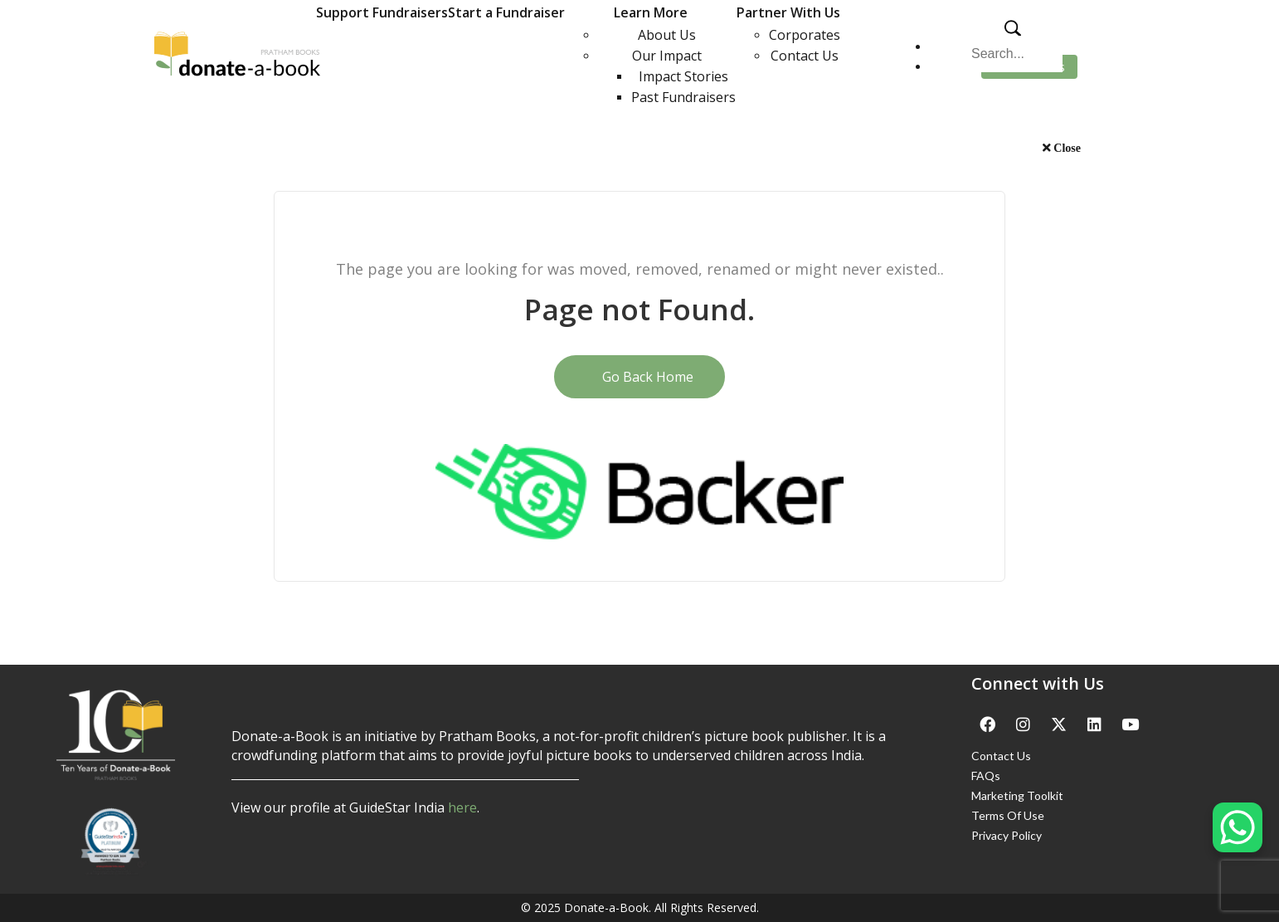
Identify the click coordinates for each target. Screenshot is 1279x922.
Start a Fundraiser (506, 12)
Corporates (804, 35)
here (462, 807)
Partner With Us (788, 12)
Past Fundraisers (683, 97)
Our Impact (667, 55)
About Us (667, 35)
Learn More (651, 12)
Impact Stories (683, 76)
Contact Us (805, 55)
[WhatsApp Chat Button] (1237, 827)
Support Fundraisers (382, 12)
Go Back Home (639, 377)
